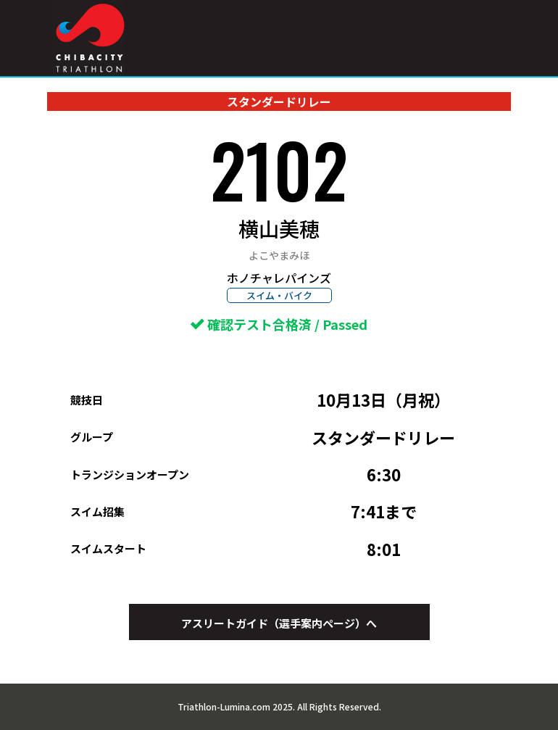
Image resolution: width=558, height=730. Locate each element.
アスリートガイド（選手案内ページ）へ (279, 623)
